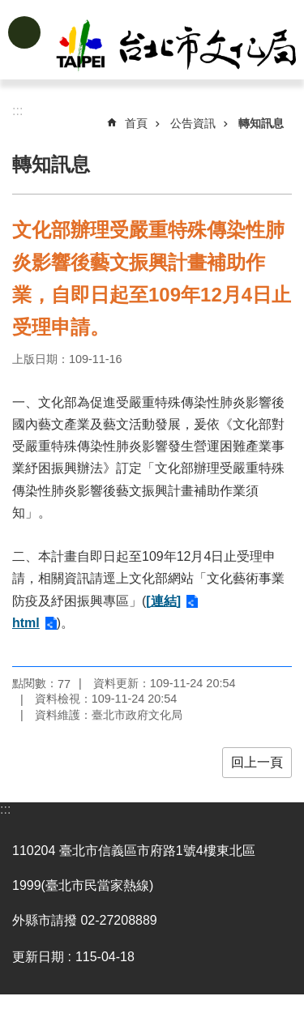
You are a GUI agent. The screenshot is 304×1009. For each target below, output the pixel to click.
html (26, 623)
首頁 (136, 123)
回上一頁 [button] (257, 762)
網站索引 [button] (24, 32)
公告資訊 (193, 123)
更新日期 (38, 957)
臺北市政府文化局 (177, 47)
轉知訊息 (261, 123)
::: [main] (17, 111)
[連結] (163, 601)
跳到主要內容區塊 (8, 8)
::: (5, 809)
